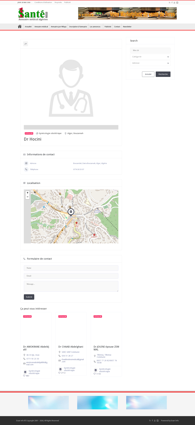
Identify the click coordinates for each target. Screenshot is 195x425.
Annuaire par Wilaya (58, 27)
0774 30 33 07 (78, 169)
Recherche (163, 74)
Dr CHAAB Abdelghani (70, 346)
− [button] (27, 197)
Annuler (148, 74)
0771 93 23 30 (33, 359)
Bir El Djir (30, 355)
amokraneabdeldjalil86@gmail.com (36, 363)
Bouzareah (78, 133)
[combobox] (150, 57)
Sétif (64, 352)
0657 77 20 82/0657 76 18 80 (107, 361)
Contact (117, 27)
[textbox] (150, 57)
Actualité (28, 27)
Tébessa (100, 355)
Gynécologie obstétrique (50, 133)
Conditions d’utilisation (43, 2)
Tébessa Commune (104, 356)
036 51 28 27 (67, 356)
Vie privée (58, 2)
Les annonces (95, 27)
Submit (29, 297)
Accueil (19, 26)
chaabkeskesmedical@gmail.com (72, 360)
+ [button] (27, 193)
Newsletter (127, 27)
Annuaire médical (41, 27)
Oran (37, 355)
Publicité (67, 2)
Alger (69, 133)
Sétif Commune (73, 352)
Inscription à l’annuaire (78, 27)
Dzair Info (175, 421)
